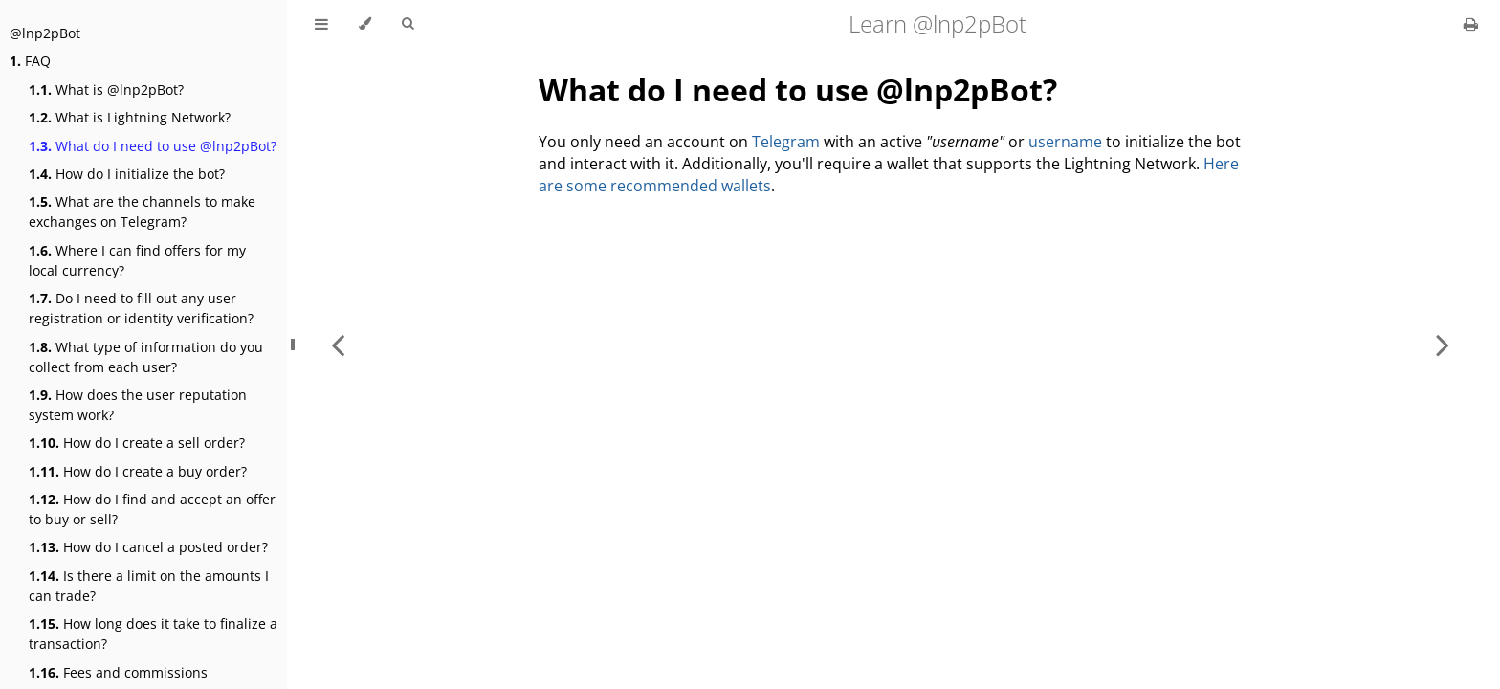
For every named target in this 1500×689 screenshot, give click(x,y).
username (1065, 141)
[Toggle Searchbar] (407, 24)
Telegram (786, 141)
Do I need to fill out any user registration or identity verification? (141, 308)
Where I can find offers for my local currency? (137, 260)
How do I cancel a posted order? (148, 547)
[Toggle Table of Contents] (321, 24)
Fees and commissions (118, 672)
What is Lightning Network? (130, 117)
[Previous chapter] (338, 344)
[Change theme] (364, 24)
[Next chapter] (1443, 344)
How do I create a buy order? (138, 471)
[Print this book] (1471, 23)
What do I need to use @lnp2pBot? (152, 146)
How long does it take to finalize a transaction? (153, 633)
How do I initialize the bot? (127, 174)
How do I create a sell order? (137, 442)
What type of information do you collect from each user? (146, 357)
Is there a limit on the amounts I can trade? (149, 586)
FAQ (30, 61)
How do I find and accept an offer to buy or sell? (152, 509)
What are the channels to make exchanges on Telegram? (142, 211)
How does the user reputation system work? (138, 405)
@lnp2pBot (45, 33)
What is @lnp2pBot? (106, 89)
